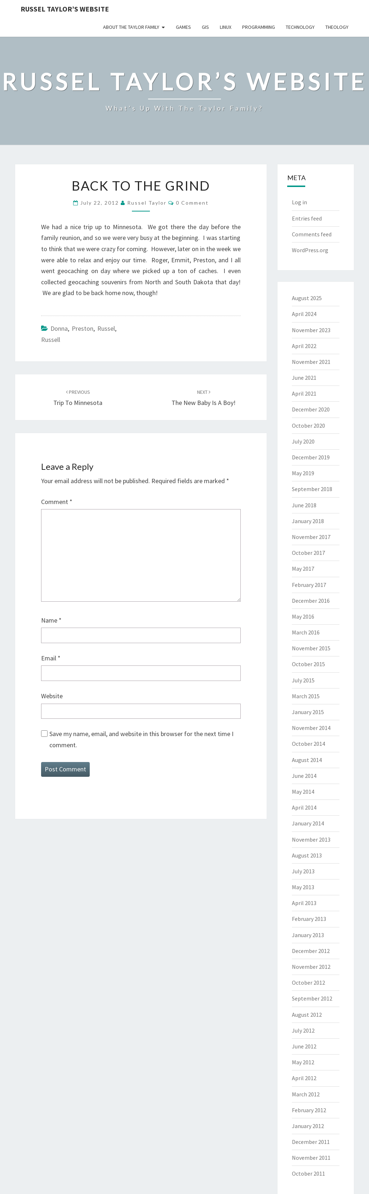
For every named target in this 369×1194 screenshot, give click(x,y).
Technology (300, 27)
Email (51, 658)
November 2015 (311, 648)
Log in (299, 202)
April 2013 (304, 902)
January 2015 (308, 712)
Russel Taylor (146, 203)
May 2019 (303, 473)
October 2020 (308, 425)
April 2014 (304, 807)
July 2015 (303, 680)
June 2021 (304, 377)
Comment (56, 502)
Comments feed (312, 234)
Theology (336, 27)
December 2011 (311, 1141)
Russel (106, 328)
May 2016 (303, 616)
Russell (50, 339)
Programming (258, 27)
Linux (225, 27)
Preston (82, 328)
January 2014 (308, 823)
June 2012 (304, 1046)
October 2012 (308, 982)
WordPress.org (310, 250)
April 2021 (304, 393)
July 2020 (303, 441)
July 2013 (303, 871)
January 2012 (308, 1126)
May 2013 (303, 887)
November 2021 (311, 361)
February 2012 (309, 1110)
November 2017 (311, 536)
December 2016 (311, 600)
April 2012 (304, 1078)
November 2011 (311, 1157)
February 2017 (309, 584)
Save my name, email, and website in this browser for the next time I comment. (141, 739)
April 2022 (304, 345)
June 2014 (304, 775)
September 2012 (312, 998)
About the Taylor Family (131, 27)
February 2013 (309, 918)
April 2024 (304, 313)
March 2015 (306, 696)
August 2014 (307, 759)
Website (52, 696)
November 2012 (311, 966)
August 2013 (307, 855)
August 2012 (307, 1014)
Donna (59, 328)
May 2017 (303, 568)
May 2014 (303, 791)
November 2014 (311, 727)
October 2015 (308, 664)
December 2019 (311, 457)
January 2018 (308, 521)
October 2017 (308, 552)
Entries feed (307, 218)
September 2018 (312, 489)
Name (51, 620)
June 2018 (304, 505)
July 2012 (303, 1030)
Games (183, 27)
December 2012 (311, 950)
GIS (205, 27)
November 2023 (311, 330)
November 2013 (311, 839)
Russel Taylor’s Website (65, 8)
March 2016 (306, 632)
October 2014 (308, 743)
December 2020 (311, 409)
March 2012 (306, 1094)
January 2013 (308, 935)
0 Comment (192, 203)
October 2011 (308, 1173)
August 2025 (307, 298)
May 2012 (303, 1062)
